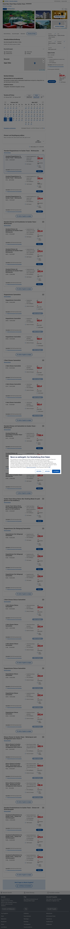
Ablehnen (38, 471)
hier (49, 467)
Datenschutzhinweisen (31, 467)
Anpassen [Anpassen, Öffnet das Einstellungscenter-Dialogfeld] (47, 471)
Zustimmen (56, 471)
